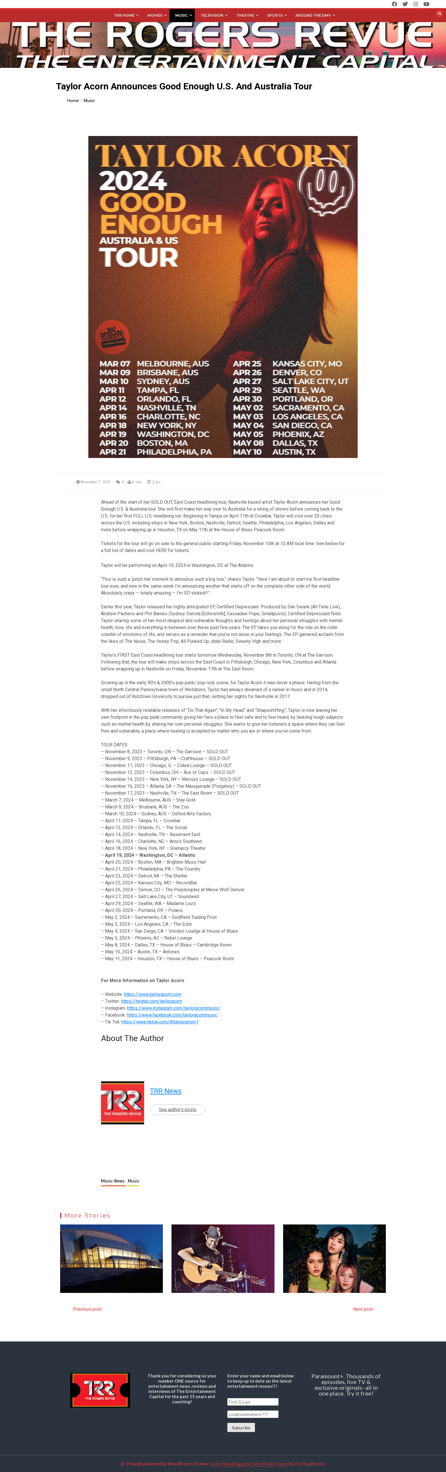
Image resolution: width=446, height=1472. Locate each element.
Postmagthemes (309, 1463)
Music (134, 1181)
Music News (113, 1181)
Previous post (87, 1309)
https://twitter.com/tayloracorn (151, 1001)
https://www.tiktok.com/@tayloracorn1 (160, 1022)
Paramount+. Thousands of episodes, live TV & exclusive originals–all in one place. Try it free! (346, 1385)
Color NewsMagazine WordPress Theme (249, 1463)
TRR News (166, 1091)
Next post (363, 1309)
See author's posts (178, 1109)
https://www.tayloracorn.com (152, 994)
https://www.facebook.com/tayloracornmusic (172, 1015)
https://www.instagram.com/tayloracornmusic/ (173, 1008)
